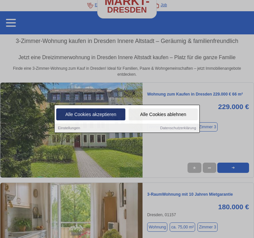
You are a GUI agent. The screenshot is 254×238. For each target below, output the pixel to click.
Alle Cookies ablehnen (163, 115)
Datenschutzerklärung (178, 129)
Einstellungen (69, 129)
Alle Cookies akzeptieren (90, 115)
